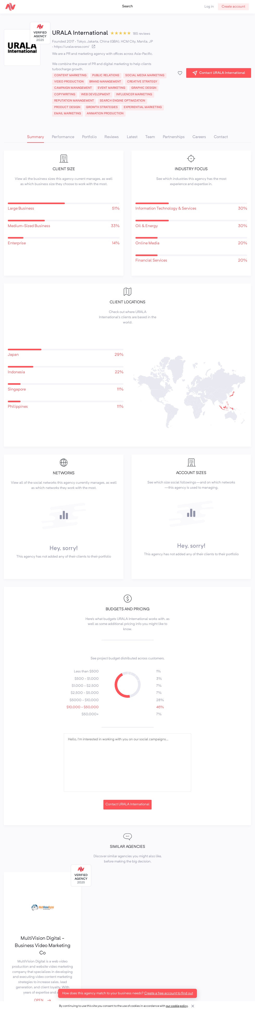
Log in (209, 6)
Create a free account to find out (168, 993)
